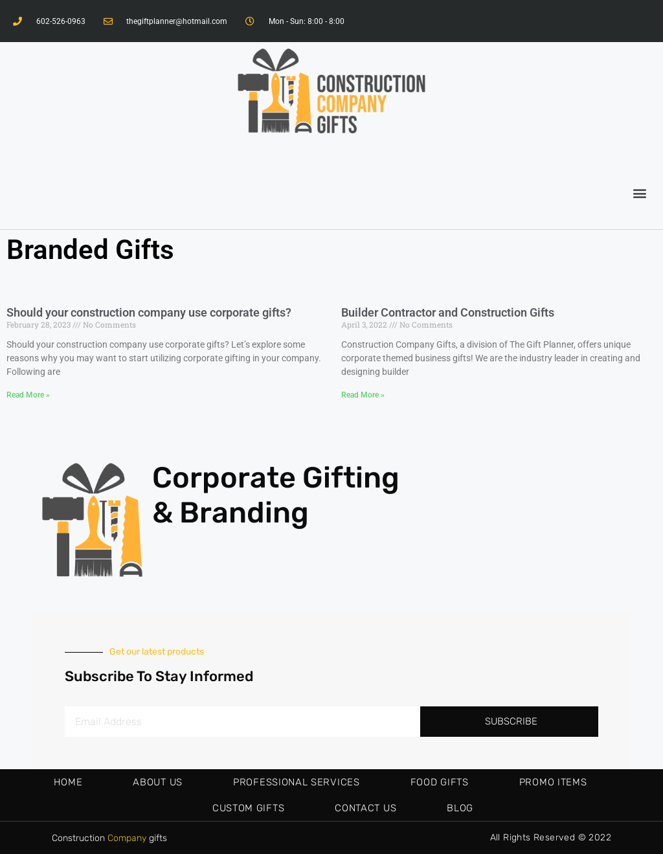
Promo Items (553, 782)
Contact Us (365, 808)
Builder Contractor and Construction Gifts (447, 312)
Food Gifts (439, 782)
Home (68, 782)
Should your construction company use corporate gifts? (148, 312)
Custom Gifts (248, 808)
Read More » (28, 394)
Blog (460, 808)
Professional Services (296, 782)
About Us (158, 782)
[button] (639, 192)
